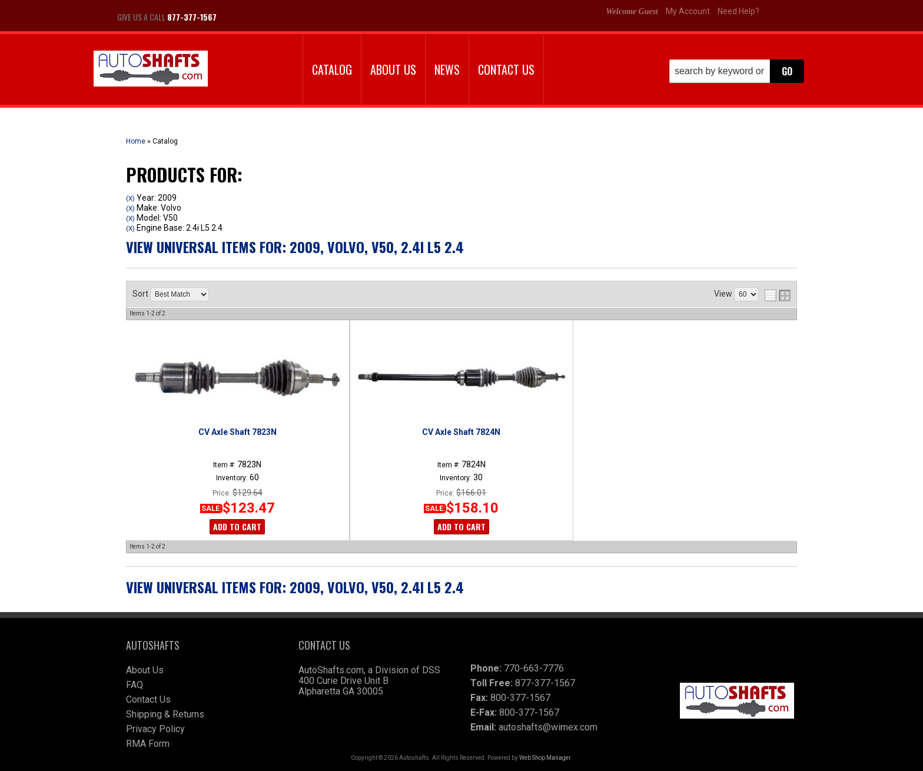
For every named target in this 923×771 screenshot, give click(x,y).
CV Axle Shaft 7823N (237, 432)
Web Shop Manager (544, 758)
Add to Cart (237, 526)
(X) (130, 198)
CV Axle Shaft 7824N (461, 432)
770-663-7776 (534, 668)
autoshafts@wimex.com (548, 727)
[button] (736, 71)
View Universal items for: (295, 246)
